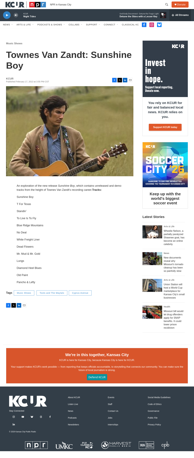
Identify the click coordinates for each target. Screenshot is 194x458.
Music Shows (14, 50)
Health (167, 313)
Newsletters (73, 431)
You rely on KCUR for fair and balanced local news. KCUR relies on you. (165, 116)
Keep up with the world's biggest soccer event (165, 205)
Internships (113, 431)
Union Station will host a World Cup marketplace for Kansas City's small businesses (174, 298)
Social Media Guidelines (159, 404)
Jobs (110, 425)
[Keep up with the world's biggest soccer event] (165, 171)
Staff (110, 411)
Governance (153, 418)
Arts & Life (24, 31)
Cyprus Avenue (80, 300)
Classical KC (130, 31)
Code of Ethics (155, 411)
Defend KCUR (96, 384)
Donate (183, 8)
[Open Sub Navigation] (12, 31)
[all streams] (180, 22)
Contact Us (113, 418)
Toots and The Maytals (52, 300)
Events (111, 404)
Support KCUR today (165, 134)
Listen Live (73, 411)
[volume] (15, 22)
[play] (6, 22)
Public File (153, 425)
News (6, 31)
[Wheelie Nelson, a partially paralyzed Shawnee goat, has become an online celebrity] (152, 238)
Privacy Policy (154, 431)
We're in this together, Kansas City (97, 361)
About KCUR (74, 404)
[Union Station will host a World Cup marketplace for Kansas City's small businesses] (152, 292)
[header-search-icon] (168, 8)
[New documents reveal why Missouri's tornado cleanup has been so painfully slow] (152, 265)
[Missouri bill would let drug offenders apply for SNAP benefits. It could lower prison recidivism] (152, 318)
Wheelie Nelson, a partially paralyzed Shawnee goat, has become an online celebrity (174, 244)
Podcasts (72, 425)
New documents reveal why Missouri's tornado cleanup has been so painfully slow (173, 271)
